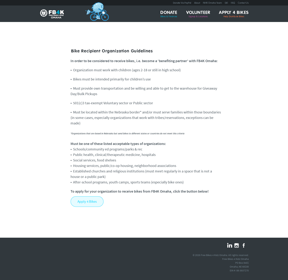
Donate (168, 14)
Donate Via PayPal (182, 3)
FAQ (233, 3)
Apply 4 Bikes (234, 14)
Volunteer (198, 14)
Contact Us (243, 3)
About (197, 3)
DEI (226, 3)
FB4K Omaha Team (212, 3)
